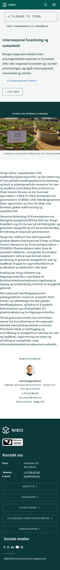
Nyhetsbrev (30, 507)
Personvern (30, 529)
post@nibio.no (32, 476)
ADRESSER (30, 497)
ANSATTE (30, 486)
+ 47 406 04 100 (32, 472)
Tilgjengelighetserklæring (30, 518)
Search (45, 5)
